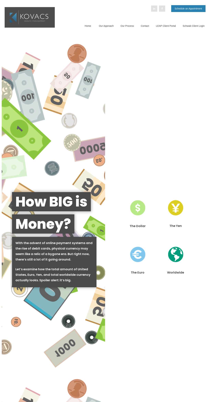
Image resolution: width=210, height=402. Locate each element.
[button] (88, 25)
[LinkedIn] (154, 8)
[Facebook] (162, 8)
